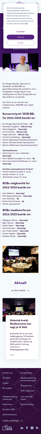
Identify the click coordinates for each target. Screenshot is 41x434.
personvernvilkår (22, 23)
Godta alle (20, 37)
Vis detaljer (20, 31)
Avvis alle (20, 43)
